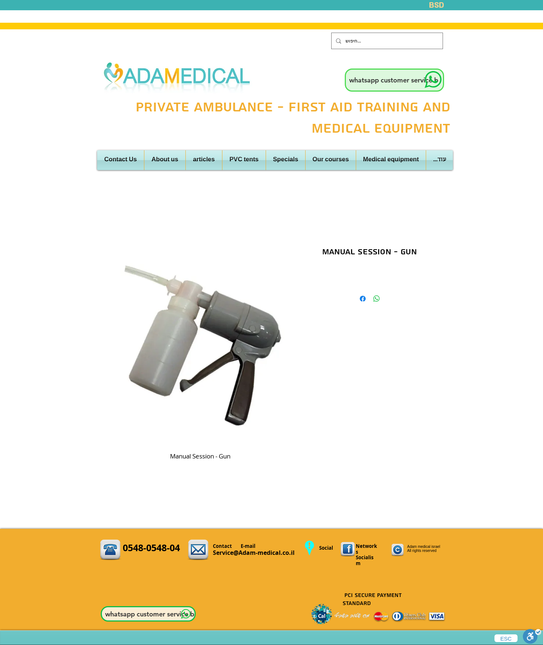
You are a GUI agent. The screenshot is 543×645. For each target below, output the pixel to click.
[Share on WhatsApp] (376, 298)
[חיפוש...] (386, 41)
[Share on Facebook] (362, 298)
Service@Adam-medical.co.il (254, 553)
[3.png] (347, 549)
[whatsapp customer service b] (394, 80)
